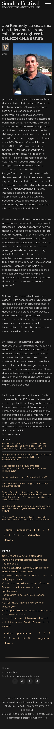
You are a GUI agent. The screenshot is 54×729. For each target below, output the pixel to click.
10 (24, 638)
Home (5, 668)
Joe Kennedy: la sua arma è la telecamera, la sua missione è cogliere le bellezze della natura (26, 508)
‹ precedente (23, 530)
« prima (8, 530)
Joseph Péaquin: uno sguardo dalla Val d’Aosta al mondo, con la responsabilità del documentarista (27, 457)
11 (29, 638)
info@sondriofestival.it (22, 718)
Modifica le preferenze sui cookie (20, 676)
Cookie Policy (9, 672)
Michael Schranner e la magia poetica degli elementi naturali (25, 484)
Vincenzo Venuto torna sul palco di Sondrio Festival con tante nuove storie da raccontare (26, 518)
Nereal (44, 718)
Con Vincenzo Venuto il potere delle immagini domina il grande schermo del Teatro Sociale (24, 559)
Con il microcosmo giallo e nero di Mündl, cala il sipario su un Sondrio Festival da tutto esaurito (26, 622)
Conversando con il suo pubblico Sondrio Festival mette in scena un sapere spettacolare (25, 587)
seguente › (34, 535)
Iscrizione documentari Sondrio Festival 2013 (25, 477)
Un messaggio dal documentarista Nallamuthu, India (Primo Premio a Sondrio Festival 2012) (24, 468)
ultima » (8, 540)
